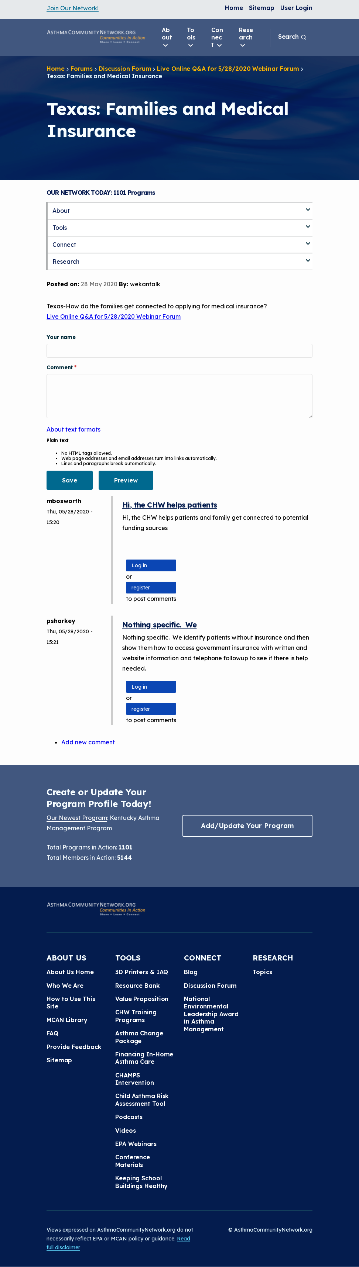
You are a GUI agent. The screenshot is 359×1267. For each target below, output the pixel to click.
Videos (125, 1130)
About (167, 37)
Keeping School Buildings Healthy (141, 1181)
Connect (217, 37)
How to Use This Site (71, 1002)
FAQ (52, 1033)
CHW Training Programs (136, 1015)
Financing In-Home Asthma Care (144, 1057)
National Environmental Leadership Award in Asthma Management (211, 1014)
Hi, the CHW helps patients (169, 504)
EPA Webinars (136, 1143)
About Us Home (70, 972)
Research (246, 37)
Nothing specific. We (159, 624)
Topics (262, 972)
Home (234, 7)
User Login (296, 7)
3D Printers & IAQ (141, 972)
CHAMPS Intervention (134, 1079)
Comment (60, 367)
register (140, 587)
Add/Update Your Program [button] (247, 825)
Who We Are (65, 985)
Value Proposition (141, 999)
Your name (61, 337)
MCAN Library (67, 1020)
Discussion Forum (125, 68)
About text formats (73, 429)
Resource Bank (137, 985)
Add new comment (88, 742)
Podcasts (129, 1117)
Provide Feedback (74, 1046)
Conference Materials (132, 1160)
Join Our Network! (73, 8)
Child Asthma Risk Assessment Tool (142, 1099)
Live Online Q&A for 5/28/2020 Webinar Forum (228, 68)
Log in (139, 565)
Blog (191, 972)
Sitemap (261, 7)
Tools (191, 37)
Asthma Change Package (139, 1036)
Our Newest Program (77, 817)
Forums (82, 68)
